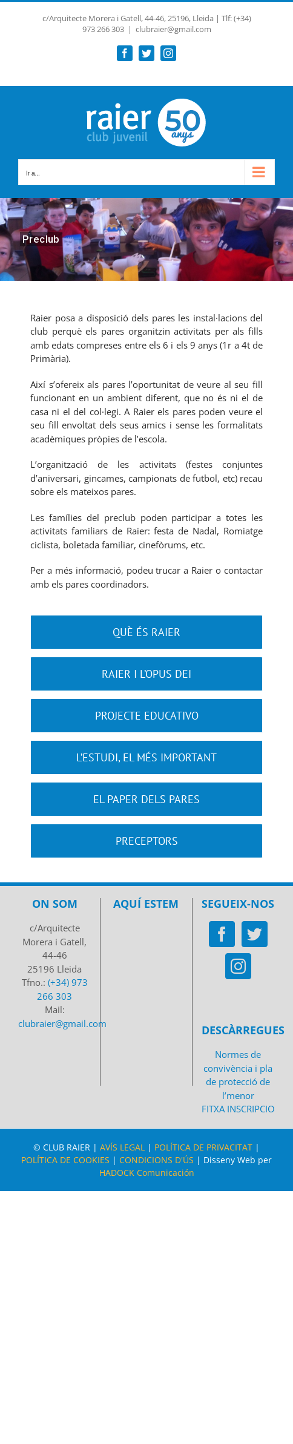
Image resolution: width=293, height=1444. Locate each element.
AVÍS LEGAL (122, 1147)
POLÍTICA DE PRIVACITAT (203, 1147)
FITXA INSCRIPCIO (238, 1109)
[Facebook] (222, 934)
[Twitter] (255, 934)
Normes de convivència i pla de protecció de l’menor (237, 1074)
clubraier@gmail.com (173, 29)
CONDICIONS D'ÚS (156, 1160)
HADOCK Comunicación (146, 1172)
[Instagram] (238, 966)
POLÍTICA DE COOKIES (65, 1160)
